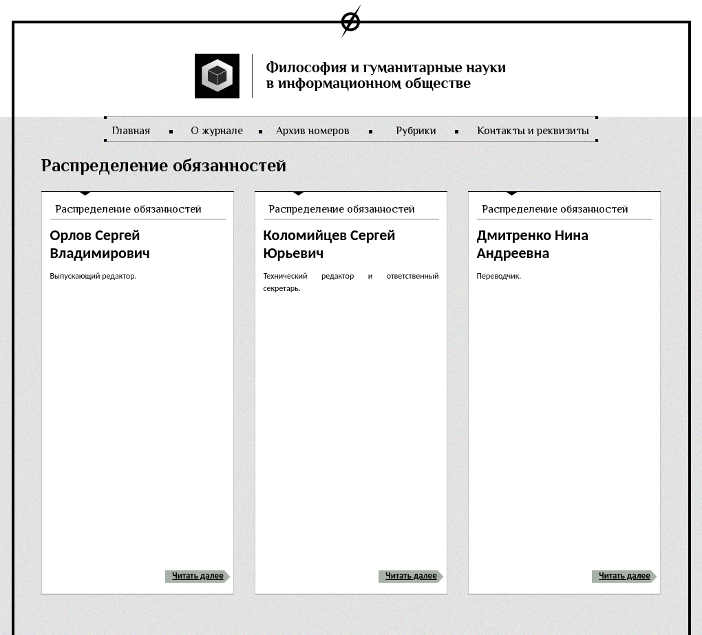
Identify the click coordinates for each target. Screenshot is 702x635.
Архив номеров (313, 131)
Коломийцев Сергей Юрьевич (330, 244)
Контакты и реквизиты (533, 131)
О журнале (217, 131)
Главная (130, 131)
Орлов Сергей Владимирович (100, 244)
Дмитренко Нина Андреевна (533, 244)
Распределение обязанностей (128, 209)
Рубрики (416, 131)
